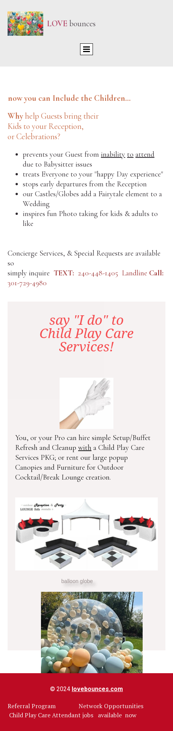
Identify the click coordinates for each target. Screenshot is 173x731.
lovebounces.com (97, 689)
